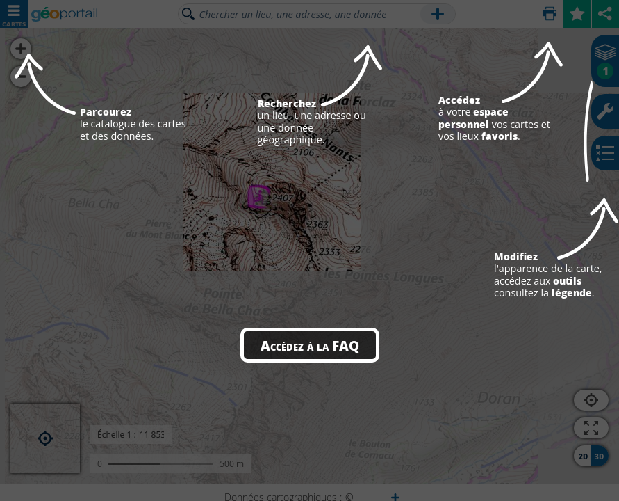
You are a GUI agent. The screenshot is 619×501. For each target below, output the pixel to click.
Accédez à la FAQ (310, 345)
